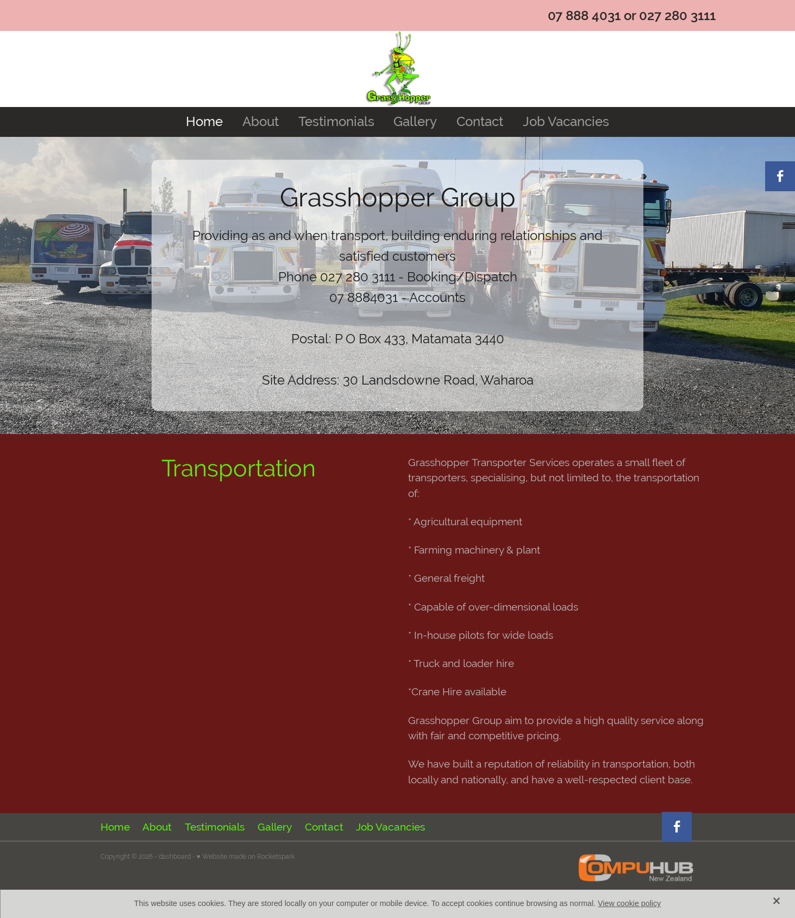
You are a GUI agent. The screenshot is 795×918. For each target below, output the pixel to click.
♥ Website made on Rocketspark (246, 856)
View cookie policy (629, 903)
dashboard (175, 856)
